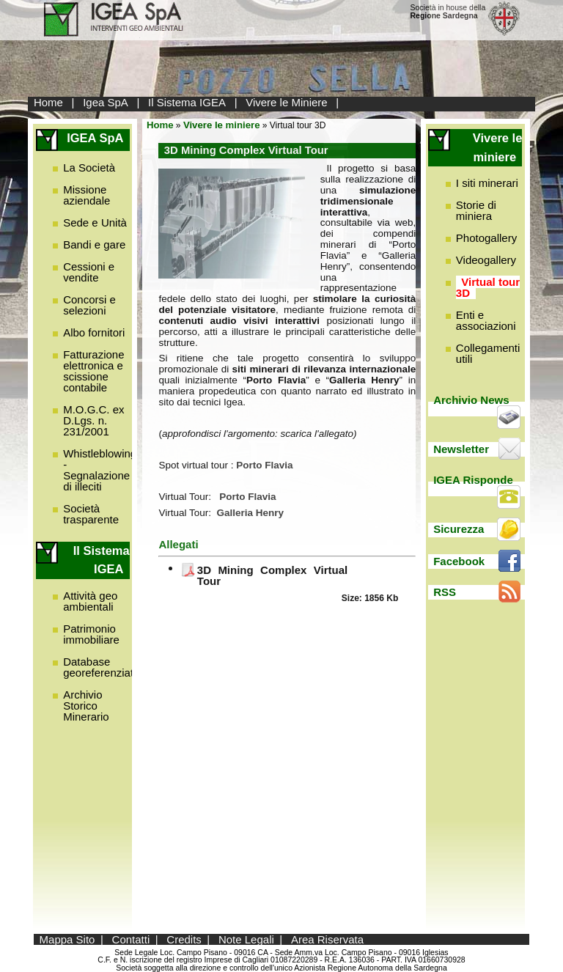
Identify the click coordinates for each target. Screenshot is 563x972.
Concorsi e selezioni (89, 305)
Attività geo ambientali (90, 601)
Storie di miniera (476, 210)
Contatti (131, 939)
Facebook (459, 561)
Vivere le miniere (221, 124)
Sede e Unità (95, 222)
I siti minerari (487, 183)
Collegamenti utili (488, 353)
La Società (89, 167)
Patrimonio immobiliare (91, 634)
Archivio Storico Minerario (86, 705)
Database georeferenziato (101, 667)
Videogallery (486, 260)
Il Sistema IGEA (187, 102)
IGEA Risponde (473, 480)
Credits (184, 939)
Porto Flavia (247, 496)
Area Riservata (327, 939)
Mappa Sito (67, 939)
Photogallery (486, 238)
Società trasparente (91, 514)
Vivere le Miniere (286, 102)
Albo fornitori (94, 332)
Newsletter (461, 449)
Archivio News (471, 400)
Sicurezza (458, 529)
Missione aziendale (86, 195)
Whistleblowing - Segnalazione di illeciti (99, 470)
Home (48, 102)
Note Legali (246, 939)
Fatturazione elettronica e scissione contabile (93, 371)
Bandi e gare (94, 244)
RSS (444, 592)
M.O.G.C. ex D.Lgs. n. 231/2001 (93, 420)
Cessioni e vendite (88, 272)
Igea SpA (105, 102)
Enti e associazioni (486, 320)
